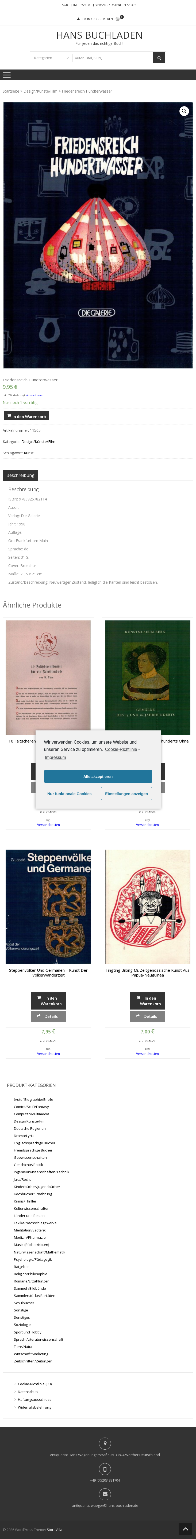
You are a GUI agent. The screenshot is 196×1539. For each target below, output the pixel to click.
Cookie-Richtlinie (121, 749)
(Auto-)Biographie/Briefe (33, 1099)
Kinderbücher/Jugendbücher (37, 1186)
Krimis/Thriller (25, 1201)
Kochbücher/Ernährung (33, 1193)
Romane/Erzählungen (31, 1281)
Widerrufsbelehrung (34, 1407)
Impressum (81, 5)
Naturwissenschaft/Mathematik (39, 1251)
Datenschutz (28, 1391)
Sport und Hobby (27, 1331)
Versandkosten (34, 395)
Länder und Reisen (29, 1215)
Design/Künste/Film (40, 91)
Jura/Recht (22, 1179)
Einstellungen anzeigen (126, 793)
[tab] (20, 475)
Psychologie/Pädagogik (33, 1259)
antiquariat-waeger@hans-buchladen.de (105, 1505)
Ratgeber (21, 1266)
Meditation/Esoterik (30, 1230)
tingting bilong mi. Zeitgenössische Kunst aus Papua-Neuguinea (147, 972)
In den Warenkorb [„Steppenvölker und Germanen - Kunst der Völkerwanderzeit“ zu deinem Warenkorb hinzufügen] (51, 1001)
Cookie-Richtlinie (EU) (35, 1383)
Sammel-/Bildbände (30, 1288)
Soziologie (22, 1324)
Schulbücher (24, 1302)
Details (51, 1016)
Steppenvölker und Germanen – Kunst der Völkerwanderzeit (48, 972)
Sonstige (21, 1310)
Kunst (29, 452)
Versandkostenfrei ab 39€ (115, 5)
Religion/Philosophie (30, 1273)
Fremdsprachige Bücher (33, 1150)
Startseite (11, 91)
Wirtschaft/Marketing (31, 1353)
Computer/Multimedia (31, 1114)
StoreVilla (54, 1529)
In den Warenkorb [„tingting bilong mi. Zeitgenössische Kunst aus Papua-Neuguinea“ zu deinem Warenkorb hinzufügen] (150, 1001)
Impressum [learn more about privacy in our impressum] (55, 757)
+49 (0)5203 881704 (105, 1480)
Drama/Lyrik (24, 1135)
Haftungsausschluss (34, 1399)
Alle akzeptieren (98, 776)
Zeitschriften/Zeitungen (33, 1361)
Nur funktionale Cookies (69, 793)
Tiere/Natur (23, 1346)
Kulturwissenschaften (31, 1208)
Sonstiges (22, 1317)
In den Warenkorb (29, 416)
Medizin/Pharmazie (30, 1237)
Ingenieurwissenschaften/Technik (41, 1171)
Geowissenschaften (30, 1157)
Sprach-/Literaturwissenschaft (38, 1339)
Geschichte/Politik (28, 1164)
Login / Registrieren (97, 19)
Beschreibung (20, 475)
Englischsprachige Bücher (34, 1142)
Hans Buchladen (99, 35)
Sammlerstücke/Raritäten (34, 1295)
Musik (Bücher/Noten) (31, 1244)
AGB (65, 5)
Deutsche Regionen (30, 1128)
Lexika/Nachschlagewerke (35, 1222)
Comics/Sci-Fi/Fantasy (31, 1106)
